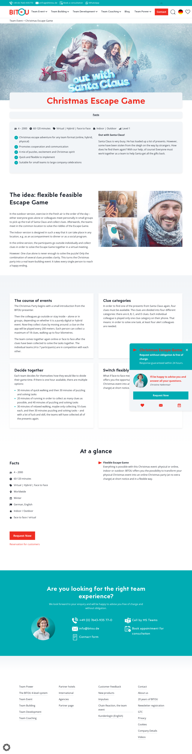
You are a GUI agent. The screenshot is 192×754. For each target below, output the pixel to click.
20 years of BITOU (148, 699)
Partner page (66, 705)
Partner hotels (67, 686)
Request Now (161, 395)
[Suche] (173, 12)
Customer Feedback (109, 686)
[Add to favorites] (142, 405)
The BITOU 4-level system (33, 693)
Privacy (142, 718)
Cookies (142, 724)
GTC (140, 711)
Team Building (27, 705)
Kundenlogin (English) (110, 716)
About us (143, 693)
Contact (161, 12)
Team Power (26, 686)
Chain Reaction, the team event (112, 707)
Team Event (25, 699)
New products (106, 693)
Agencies (64, 699)
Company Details (147, 730)
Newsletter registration (151, 705)
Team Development (30, 711)
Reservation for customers (25, 544)
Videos (142, 737)
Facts (96, 114)
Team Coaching (28, 718)
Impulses (103, 699)
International (66, 693)
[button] (6, 747)
